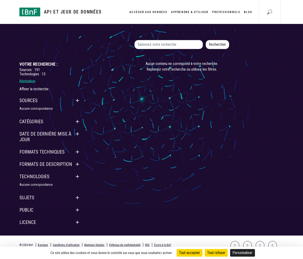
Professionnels (226, 12)
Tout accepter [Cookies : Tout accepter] (189, 252)
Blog (248, 12)
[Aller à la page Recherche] (269, 12)
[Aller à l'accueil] (60, 12)
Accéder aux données (148, 12)
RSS (147, 245)
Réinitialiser (27, 81)
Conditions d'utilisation (66, 245)
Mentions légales (94, 245)
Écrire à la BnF (162, 245)
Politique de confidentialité (124, 245)
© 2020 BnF (26, 245)
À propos (43, 245)
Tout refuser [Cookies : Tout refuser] (216, 252)
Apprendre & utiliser (189, 12)
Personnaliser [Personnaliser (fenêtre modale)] (242, 252)
